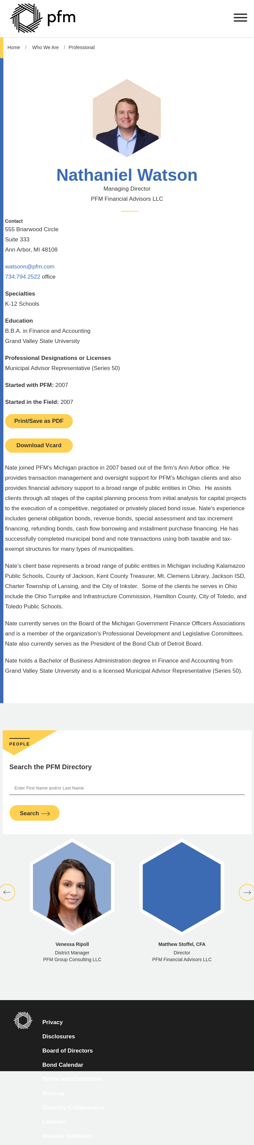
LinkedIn (54, 1122)
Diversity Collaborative (73, 1107)
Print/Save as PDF (39, 421)
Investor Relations (67, 1136)
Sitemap (53, 1093)
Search (29, 813)
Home (13, 47)
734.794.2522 (22, 277)
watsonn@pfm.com (30, 266)
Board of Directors (67, 1050)
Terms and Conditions (72, 1079)
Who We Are (45, 47)
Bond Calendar (62, 1065)
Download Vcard (38, 445)
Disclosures (58, 1036)
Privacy (52, 1022)
